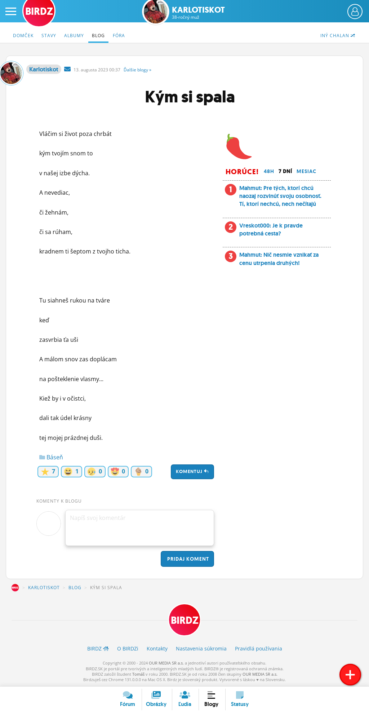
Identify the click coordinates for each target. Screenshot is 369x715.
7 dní (285, 171)
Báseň (51, 457)
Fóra (119, 35)
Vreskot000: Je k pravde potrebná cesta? (271, 229)
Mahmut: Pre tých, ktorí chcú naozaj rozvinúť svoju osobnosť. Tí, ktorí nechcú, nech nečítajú (280, 196)
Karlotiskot (198, 12)
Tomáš (138, 674)
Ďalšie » (137, 70)
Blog (98, 35)
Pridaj (187, 559)
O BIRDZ (127, 648)
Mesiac (306, 171)
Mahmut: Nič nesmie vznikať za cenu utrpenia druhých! (279, 258)
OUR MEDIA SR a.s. (166, 663)
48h (269, 171)
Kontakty (157, 648)
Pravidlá (258, 648)
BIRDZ (15, 587)
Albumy (74, 35)
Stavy (48, 35)
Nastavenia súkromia (201, 648)
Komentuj (192, 471)
